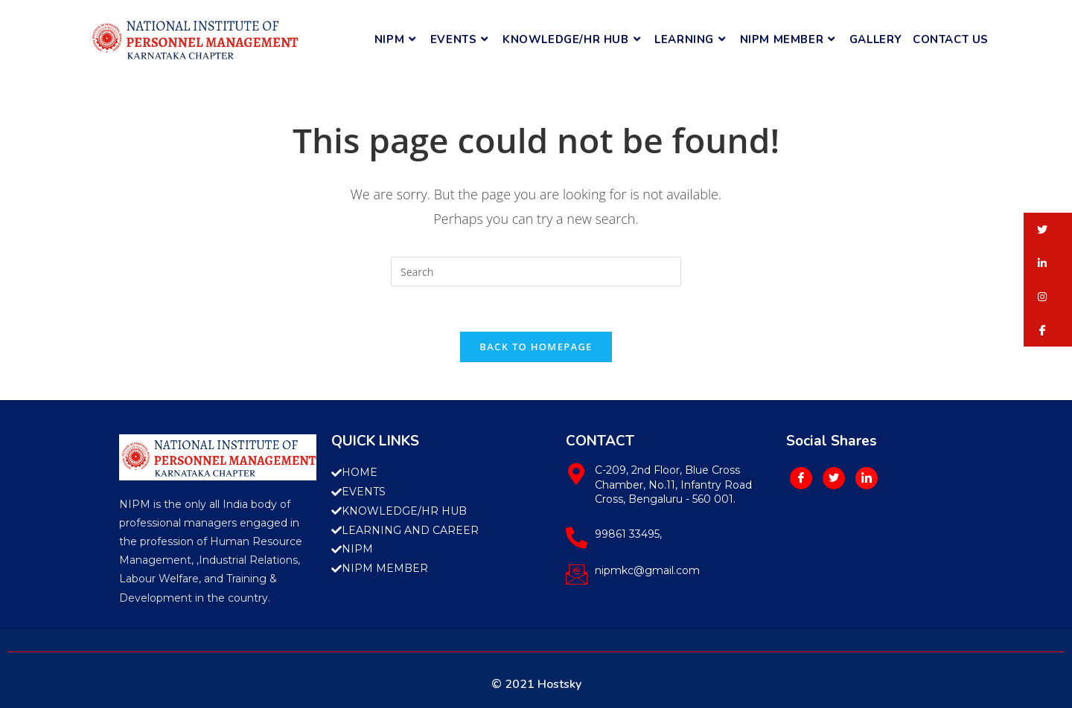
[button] (1048, 229)
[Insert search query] (536, 271)
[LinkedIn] (866, 478)
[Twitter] (834, 478)
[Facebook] (801, 478)
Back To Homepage (535, 346)
